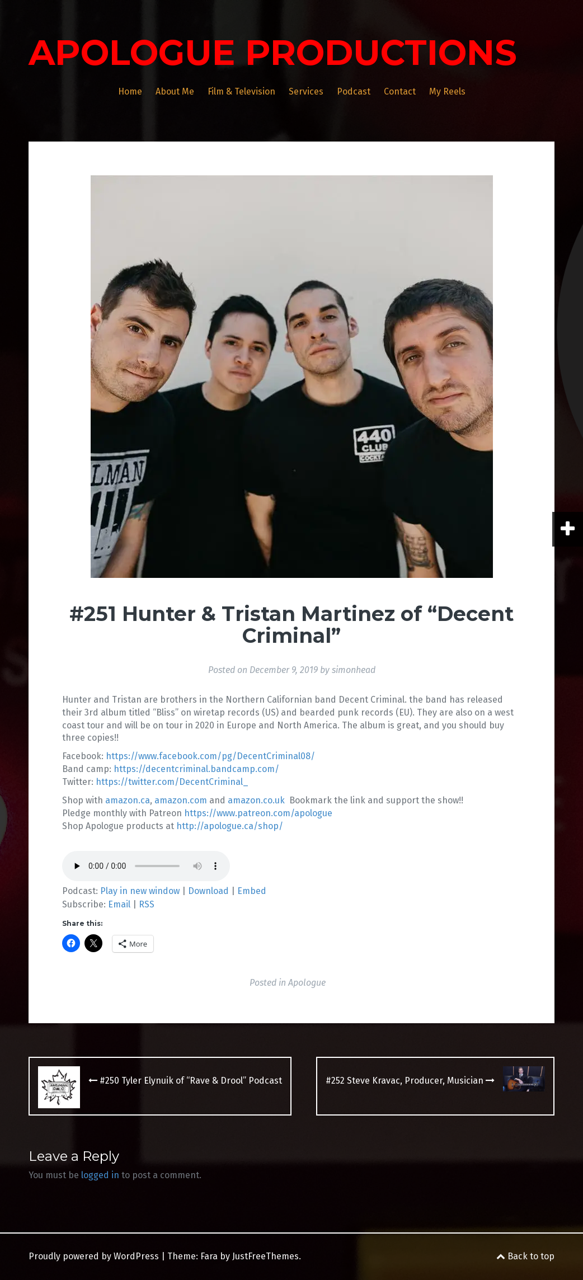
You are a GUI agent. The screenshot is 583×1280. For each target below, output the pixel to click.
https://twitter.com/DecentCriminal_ (172, 782)
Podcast (353, 91)
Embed (251, 891)
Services (306, 91)
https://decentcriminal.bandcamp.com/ (196, 769)
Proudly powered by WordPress (94, 1256)
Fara (209, 1256)
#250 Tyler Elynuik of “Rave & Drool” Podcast (185, 1080)
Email (119, 904)
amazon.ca (127, 800)
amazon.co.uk (256, 800)
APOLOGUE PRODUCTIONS (273, 52)
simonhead (353, 670)
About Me (175, 91)
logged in (100, 1175)
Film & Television (241, 91)
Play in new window (140, 891)
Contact (400, 91)
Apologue (307, 982)
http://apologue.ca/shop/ (229, 826)
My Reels (447, 91)
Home (130, 91)
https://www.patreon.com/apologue (258, 813)
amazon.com (180, 800)
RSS (146, 904)
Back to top (525, 1256)
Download (208, 891)
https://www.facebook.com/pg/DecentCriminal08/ (210, 756)
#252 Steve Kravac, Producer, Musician (410, 1080)
